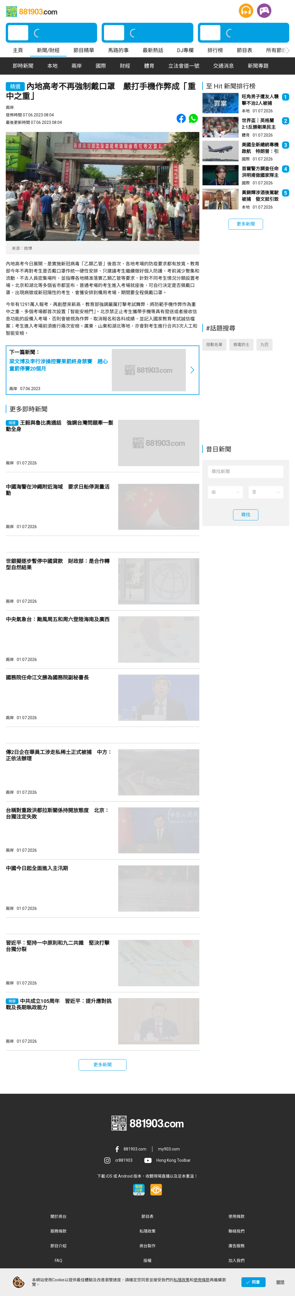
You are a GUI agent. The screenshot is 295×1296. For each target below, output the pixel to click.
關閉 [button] (280, 1282)
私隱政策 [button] (147, 1231)
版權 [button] (147, 1260)
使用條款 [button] (236, 1216)
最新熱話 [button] (153, 50)
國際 (246, 159)
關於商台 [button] (58, 1216)
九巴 (264, 344)
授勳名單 (214, 344)
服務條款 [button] (58, 1231)
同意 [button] (256, 1282)
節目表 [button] (244, 50)
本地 (246, 111)
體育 (246, 135)
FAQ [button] (58, 1260)
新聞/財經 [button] (48, 50)
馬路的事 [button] (118, 50)
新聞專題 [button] (258, 66)
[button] (246, 10)
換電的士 (241, 344)
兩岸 (13, 388)
